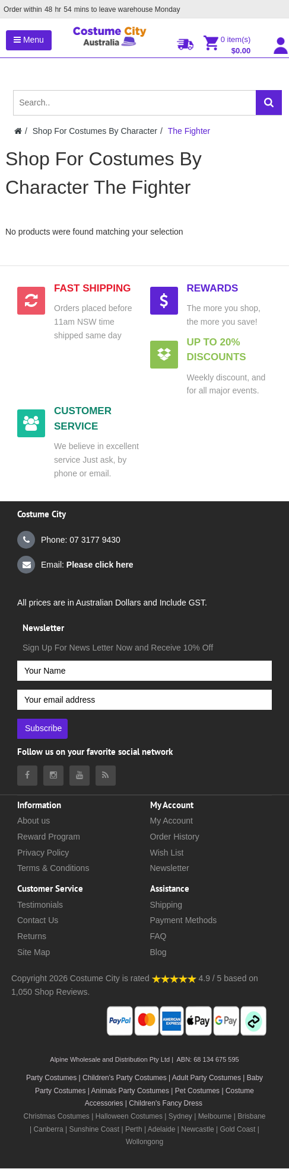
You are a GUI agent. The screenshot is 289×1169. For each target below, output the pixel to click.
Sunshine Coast (94, 1129)
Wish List (167, 852)
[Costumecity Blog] (106, 776)
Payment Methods (183, 920)
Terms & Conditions (53, 868)
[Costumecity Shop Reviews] (174, 978)
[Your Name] (144, 671)
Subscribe (43, 728)
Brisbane (251, 1116)
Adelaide (162, 1129)
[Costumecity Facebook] (27, 776)
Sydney (180, 1116)
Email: (75, 564)
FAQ (158, 936)
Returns (31, 936)
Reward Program (48, 836)
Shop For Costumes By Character (95, 131)
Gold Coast (237, 1129)
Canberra (48, 1129)
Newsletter (169, 868)
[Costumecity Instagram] (53, 776)
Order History (174, 836)
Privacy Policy (43, 852)
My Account (171, 820)
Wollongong (144, 1142)
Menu (29, 39)
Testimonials (40, 904)
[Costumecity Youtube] (79, 776)
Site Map (33, 952)
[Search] (269, 102)
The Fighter (189, 131)
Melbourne (215, 1116)
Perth (133, 1129)
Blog (158, 952)
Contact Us (37, 920)
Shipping (166, 904)
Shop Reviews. (62, 992)
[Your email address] (144, 700)
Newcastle (198, 1129)
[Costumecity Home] (18, 131)
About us (33, 820)
